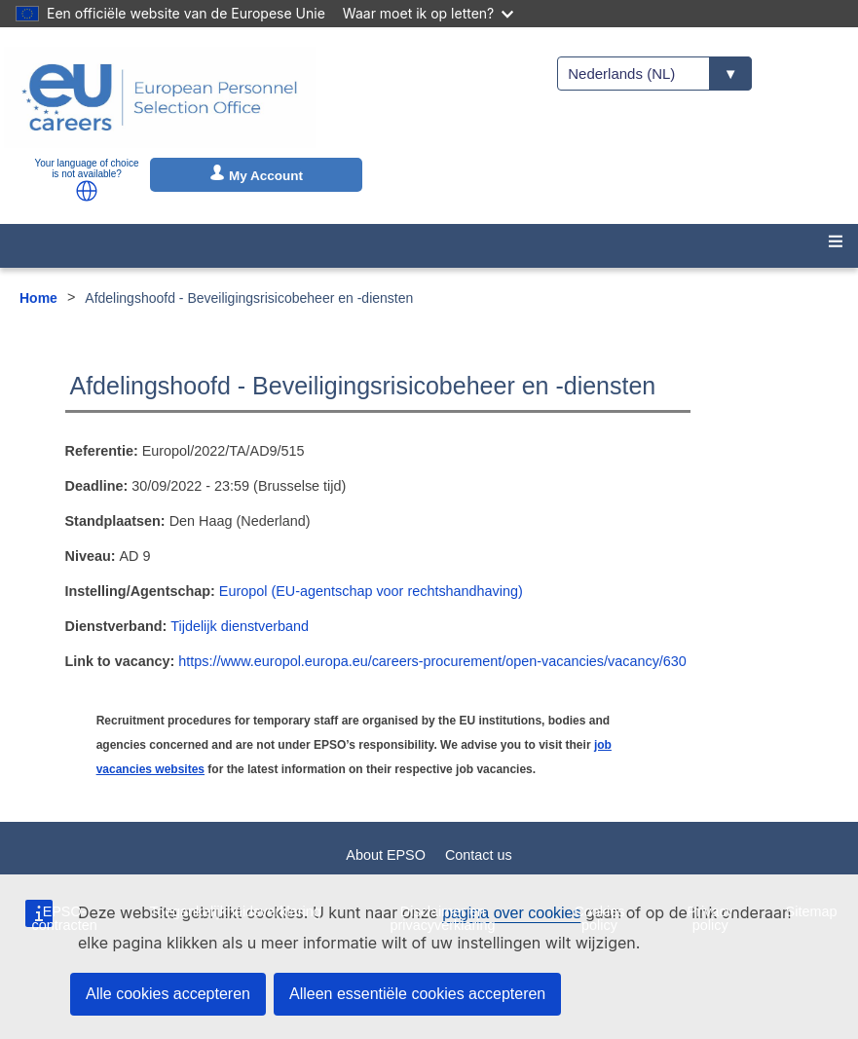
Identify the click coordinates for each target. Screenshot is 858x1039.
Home (38, 298)
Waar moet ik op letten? (428, 13)
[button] (86, 191)
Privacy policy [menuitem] (710, 918)
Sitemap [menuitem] (812, 911)
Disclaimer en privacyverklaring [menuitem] (442, 918)
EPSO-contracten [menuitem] (63, 918)
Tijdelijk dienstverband (239, 626)
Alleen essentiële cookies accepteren (417, 993)
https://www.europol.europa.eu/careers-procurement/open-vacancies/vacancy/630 (432, 661)
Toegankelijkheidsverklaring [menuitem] (235, 911)
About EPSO (386, 855)
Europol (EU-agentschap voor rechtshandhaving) (371, 591)
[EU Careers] (160, 97)
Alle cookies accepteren (168, 993)
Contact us (478, 855)
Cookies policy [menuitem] (599, 918)
